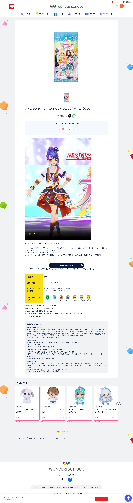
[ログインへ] (122, 6)
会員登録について (52, 487)
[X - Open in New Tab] (69, 116)
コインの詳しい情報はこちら (35, 316)
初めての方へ (39, 487)
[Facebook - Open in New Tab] (70, 479)
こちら (101, 354)
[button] (118, 404)
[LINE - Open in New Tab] (74, 116)
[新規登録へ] (117, 6)
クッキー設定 (55, 493)
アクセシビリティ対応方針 (71, 493)
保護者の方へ (67, 487)
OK (101, 499)
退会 (85, 487)
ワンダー (65, 129)
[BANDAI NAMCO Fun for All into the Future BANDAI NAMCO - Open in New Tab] (121, 2)
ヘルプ (77, 487)
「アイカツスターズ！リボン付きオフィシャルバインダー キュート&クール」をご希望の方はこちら (60, 269)
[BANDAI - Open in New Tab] (11, 6)
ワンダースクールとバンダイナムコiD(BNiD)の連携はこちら (43, 337)
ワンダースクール (19, 438)
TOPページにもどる (68, 431)
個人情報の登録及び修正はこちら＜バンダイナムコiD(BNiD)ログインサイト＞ (48, 369)
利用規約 (93, 487)
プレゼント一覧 (30, 438)
